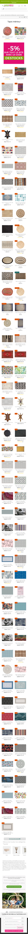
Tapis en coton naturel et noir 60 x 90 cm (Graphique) (7, 250)
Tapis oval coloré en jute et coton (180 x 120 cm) (7, 297)
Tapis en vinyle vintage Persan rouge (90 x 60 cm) (7, 360)
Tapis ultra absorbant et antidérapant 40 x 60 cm (20, 439)
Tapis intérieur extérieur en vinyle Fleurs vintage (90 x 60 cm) (7, 754)
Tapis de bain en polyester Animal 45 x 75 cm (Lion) (7, 628)
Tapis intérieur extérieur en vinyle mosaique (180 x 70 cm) (7, 455)
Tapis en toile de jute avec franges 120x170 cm (7, 219)
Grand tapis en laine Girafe (20, 422)
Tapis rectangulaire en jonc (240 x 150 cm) (20, 659)
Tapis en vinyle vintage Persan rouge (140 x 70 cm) (20, 360)
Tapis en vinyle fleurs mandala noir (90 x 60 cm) (7, 706)
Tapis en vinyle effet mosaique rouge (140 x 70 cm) (7, 817)
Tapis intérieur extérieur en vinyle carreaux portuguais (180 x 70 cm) (7, 518)
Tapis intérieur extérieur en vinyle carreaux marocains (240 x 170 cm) (20, 470)
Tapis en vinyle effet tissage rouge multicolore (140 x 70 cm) (20, 738)
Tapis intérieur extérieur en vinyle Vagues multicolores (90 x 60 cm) (20, 77)
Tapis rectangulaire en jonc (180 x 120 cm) (7, 124)
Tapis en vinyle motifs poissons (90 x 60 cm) (20, 580)
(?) (12, 918)
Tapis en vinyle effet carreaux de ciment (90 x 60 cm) (7, 659)
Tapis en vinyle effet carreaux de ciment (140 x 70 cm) (7, 801)
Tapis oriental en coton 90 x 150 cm (7, 203)
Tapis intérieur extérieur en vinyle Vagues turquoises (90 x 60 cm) (20, 722)
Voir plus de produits (15, 838)
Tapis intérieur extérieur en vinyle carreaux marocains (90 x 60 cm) (7, 93)
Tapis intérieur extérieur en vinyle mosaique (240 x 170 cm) (7, 376)
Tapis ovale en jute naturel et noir (20, 266)
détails (4, 915)
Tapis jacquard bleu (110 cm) (20, 329)
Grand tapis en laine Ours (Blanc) (20, 407)
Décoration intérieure (10, 15)
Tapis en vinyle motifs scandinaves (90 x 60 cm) (20, 612)
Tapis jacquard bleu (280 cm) (20, 313)
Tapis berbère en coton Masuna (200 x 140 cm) (20, 344)
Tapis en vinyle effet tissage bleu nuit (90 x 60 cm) (20, 628)
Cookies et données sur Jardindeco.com (14, 914)
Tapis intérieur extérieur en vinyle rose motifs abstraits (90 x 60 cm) (7, 549)
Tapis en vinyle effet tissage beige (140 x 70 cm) (20, 707)
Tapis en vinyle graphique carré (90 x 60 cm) (20, 785)
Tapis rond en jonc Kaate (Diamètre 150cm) (20, 297)
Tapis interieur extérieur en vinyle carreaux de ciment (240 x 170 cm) (20, 565)
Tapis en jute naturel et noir (20, 282)
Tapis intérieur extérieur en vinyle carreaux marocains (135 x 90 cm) (7, 407)
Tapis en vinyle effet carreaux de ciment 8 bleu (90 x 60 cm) (7, 691)
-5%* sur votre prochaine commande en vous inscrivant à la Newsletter (14, 878)
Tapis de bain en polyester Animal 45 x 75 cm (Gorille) (7, 533)
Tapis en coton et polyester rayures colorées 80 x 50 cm (20, 93)
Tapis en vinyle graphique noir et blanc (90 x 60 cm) (20, 754)
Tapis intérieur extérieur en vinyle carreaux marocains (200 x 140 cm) (20, 156)
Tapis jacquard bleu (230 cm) (7, 313)
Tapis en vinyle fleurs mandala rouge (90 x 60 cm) (7, 722)
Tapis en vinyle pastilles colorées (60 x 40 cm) (20, 203)
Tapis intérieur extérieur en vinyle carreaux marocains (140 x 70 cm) (7, 486)
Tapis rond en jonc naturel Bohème (20, 219)
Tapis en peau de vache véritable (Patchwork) (7, 282)
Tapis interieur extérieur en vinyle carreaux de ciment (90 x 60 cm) (7, 109)
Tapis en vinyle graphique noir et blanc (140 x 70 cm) (7, 187)
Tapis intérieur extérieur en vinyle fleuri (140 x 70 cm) (7, 770)
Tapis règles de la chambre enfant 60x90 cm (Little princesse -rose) (20, 596)
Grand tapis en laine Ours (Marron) (7, 423)
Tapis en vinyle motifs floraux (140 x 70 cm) (20, 801)
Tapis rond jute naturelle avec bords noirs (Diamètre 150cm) (7, 266)
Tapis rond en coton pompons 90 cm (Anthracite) (7, 439)
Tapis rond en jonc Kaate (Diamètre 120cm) (20, 235)
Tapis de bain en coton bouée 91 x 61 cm (7, 156)
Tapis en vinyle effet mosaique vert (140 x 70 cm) (20, 817)
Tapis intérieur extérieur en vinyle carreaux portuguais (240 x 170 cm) (7, 596)
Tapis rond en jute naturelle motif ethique (7, 329)
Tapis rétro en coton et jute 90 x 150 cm (7, 612)
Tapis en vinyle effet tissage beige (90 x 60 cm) (7, 832)
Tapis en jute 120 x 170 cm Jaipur (20, 454)
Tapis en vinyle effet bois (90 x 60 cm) (20, 187)
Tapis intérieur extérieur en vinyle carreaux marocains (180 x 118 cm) (7, 470)
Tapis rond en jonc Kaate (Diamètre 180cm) (20, 250)
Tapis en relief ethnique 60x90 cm (20, 391)
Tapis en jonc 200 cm (7, 76)
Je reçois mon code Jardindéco (14, 886)
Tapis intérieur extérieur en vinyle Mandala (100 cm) (7, 675)
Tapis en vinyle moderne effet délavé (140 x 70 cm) (7, 785)
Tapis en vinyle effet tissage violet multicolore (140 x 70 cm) (20, 533)
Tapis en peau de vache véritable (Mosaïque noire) (7, 235)
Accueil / (3, 15)
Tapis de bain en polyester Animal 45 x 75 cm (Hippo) (20, 518)
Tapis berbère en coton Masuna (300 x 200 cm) (7, 391)
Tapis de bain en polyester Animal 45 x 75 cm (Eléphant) (7, 644)
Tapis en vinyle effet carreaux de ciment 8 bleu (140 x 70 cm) (7, 565)
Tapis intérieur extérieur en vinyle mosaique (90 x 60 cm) (20, 37)
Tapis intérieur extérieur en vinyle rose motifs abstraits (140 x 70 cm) (20, 675)
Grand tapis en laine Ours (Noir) (7, 140)
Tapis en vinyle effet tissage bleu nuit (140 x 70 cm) (7, 738)
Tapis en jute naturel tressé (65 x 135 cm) (20, 140)
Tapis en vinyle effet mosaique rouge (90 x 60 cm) (7, 502)
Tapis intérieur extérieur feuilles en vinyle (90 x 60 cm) (20, 376)
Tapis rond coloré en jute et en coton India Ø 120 (7, 37)
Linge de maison (20, 15)
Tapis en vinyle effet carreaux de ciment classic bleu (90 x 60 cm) (20, 691)
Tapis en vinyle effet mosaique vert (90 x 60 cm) (20, 502)
